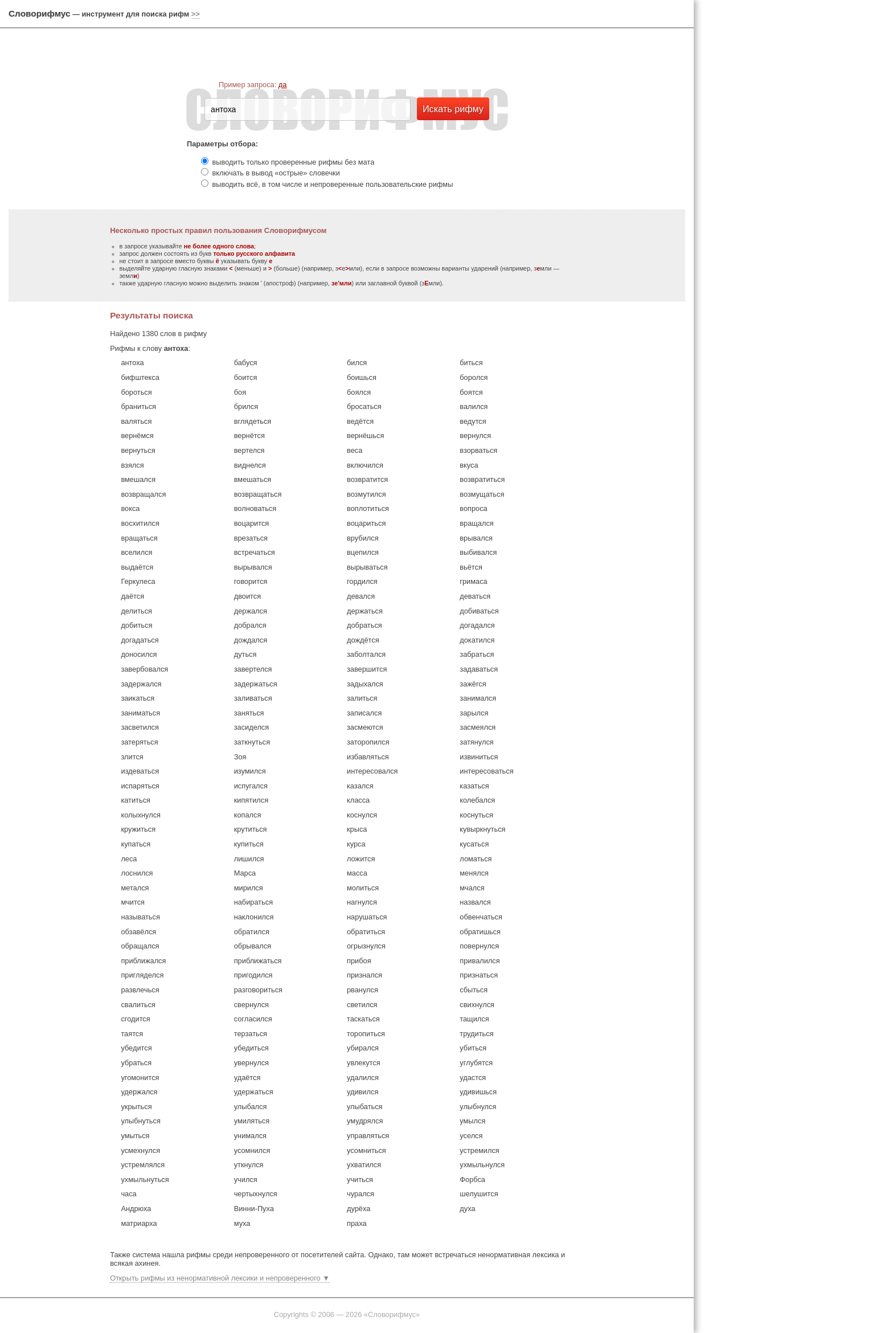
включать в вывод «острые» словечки (276, 173)
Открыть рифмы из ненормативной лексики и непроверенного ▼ (220, 1278)
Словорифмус (40, 13)
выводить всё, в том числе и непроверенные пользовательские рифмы (332, 184)
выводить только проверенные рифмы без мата (293, 162)
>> (195, 14)
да (282, 84)
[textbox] (307, 109)
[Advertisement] (796, 176)
